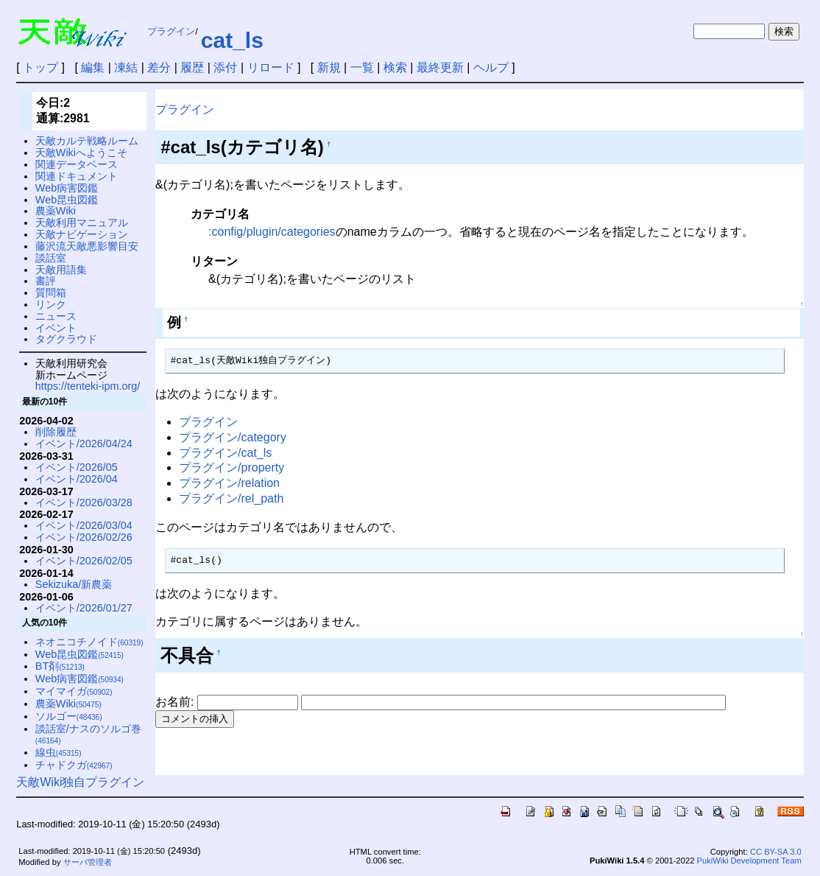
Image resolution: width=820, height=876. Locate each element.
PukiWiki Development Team (749, 860)
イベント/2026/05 (76, 467)
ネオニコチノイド (89, 642)
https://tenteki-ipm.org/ (87, 386)
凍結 (126, 67)
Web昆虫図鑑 (66, 200)
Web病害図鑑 (66, 188)
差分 (159, 67)
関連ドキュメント (76, 176)
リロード (270, 67)
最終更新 (440, 67)
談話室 (50, 258)
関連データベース (76, 164)
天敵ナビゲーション (81, 234)
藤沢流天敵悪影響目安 (86, 246)
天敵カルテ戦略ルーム (86, 141)
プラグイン (171, 31)
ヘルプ (491, 67)
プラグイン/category (232, 437)
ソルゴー (68, 716)
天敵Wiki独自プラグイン (80, 782)
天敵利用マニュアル (81, 222)
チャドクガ (74, 765)
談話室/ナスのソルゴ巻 (88, 734)
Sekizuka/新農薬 (73, 584)
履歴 (192, 67)
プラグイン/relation (229, 483)
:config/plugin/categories (272, 231)
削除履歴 (56, 432)
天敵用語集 (61, 270)
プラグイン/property (231, 467)
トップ (40, 67)
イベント (56, 328)
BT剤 (60, 666)
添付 (225, 67)
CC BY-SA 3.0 (776, 851)
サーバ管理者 (87, 862)
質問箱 (50, 292)
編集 (93, 67)
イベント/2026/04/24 (83, 443)
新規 (329, 67)
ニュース (56, 316)
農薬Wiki (55, 211)
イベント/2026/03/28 (83, 502)
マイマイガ (74, 691)
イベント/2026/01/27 (83, 608)
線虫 (58, 752)
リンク (50, 304)
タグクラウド (66, 339)
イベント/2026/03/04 (83, 525)
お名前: (176, 701)
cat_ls (232, 40)
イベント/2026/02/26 (83, 537)
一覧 (362, 67)
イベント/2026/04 (76, 479)
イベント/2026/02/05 (83, 561)
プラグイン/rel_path (231, 498)
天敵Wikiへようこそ (81, 152)
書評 (45, 281)
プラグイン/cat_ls (225, 452)
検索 (395, 67)
